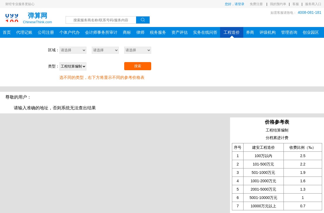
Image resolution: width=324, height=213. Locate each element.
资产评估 (179, 32)
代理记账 (24, 32)
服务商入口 (313, 4)
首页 (7, 32)
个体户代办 (69, 32)
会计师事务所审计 (101, 32)
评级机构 (267, 32)
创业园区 (311, 32)
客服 (295, 4)
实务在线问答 (205, 32)
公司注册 (46, 32)
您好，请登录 (234, 4)
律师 (140, 32)
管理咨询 (289, 32)
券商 (250, 32)
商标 (127, 32)
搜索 (137, 66)
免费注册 (257, 4)
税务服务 (158, 32)
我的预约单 (278, 4)
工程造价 (232, 34)
